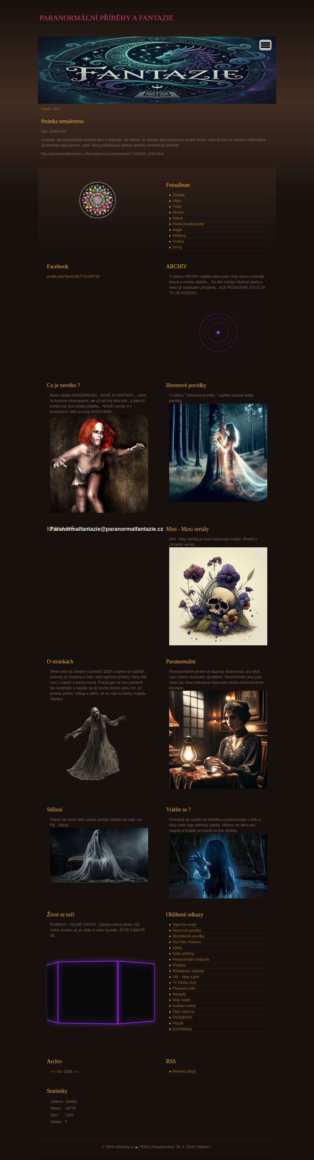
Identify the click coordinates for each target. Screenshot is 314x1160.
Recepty (179, 994)
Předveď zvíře (184, 988)
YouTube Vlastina (187, 942)
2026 (68, 1072)
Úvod (45, 109)
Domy (177, 247)
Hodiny (178, 241)
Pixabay (179, 965)
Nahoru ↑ (204, 1147)
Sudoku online (184, 1006)
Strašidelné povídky (189, 936)
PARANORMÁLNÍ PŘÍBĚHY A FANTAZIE (106, 18)
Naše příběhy (183, 954)
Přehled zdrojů (184, 1071)
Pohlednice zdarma (188, 971)
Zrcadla (179, 195)
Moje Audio (182, 1000)
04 (59, 1072)
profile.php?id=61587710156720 (73, 276)
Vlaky (177, 201)
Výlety (178, 948)
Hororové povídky (187, 930)
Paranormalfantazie (188, 224)
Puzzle (178, 1023)
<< (53, 1072)
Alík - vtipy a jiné (186, 977)
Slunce (178, 212)
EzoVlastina (182, 1029)
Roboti (178, 218)
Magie (178, 230)
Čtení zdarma (184, 1012)
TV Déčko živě (184, 983)
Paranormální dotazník (191, 959)
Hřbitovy (179, 236)
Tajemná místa (184, 925)
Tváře (177, 207)
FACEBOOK (183, 1017)
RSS (144, 1147)
